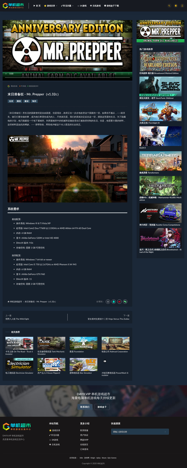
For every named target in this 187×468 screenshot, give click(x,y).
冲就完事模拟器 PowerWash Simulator (115, 374)
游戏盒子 (102, 407)
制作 (34, 101)
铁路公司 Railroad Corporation (115, 351)
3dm (81, 458)
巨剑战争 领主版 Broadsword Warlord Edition (159, 73)
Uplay (98, 458)
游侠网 (86, 458)
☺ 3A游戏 (53, 439)
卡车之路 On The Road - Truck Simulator (19, 352)
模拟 (19, 101)
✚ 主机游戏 (54, 444)
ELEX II (142, 148)
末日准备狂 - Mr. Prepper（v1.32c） (41, 301)
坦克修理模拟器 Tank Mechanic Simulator (51, 352)
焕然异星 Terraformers (149, 172)
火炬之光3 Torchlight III (149, 123)
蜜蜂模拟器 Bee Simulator (81, 373)
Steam (104, 458)
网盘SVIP (84, 439)
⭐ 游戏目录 (54, 430)
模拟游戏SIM (32, 86)
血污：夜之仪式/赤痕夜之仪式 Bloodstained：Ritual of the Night (160, 250)
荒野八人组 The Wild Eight (17, 319)
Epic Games (112, 458)
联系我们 (84, 407)
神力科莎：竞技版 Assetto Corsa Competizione (159, 225)
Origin (92, 458)
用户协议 (84, 435)
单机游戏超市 (16, 301)
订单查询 (84, 449)
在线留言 (84, 444)
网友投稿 (12, 86)
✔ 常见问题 (54, 435)
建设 (26, 101)
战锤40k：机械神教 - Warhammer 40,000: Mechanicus (160, 198)
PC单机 (22, 86)
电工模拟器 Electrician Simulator (19, 373)
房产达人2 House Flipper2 (49, 373)
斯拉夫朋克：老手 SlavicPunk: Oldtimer (156, 98)
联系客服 (84, 430)
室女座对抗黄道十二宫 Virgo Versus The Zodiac (108, 319)
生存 (11, 101)
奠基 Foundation (77, 351)
